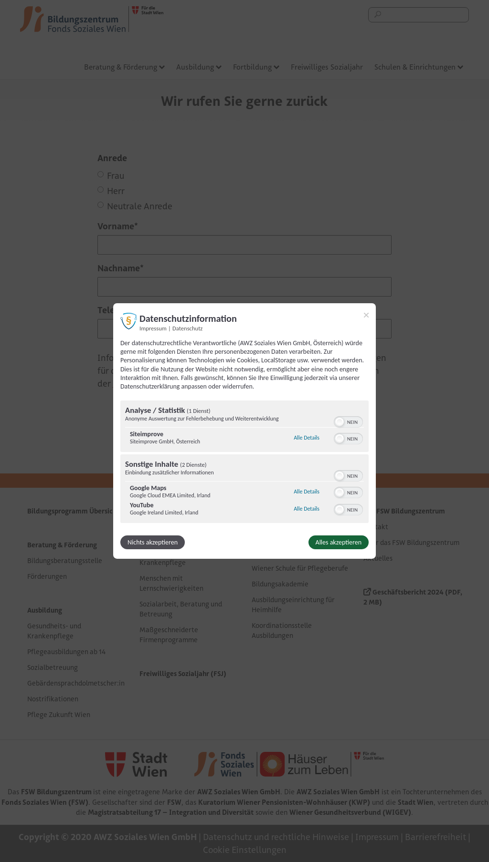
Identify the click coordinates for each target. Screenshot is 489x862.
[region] (244, 462)
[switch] (348, 421)
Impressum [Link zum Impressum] (153, 328)
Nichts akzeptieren (153, 542)
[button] (339, 422)
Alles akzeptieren (338, 542)
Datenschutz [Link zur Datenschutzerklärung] (187, 328)
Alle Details (306, 437)
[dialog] (244, 431)
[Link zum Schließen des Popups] (366, 315)
